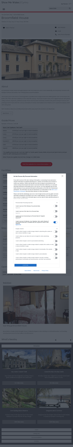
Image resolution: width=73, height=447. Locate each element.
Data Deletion (28, 270)
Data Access (36, 270)
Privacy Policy (45, 270)
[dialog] (36, 223)
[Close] (62, 176)
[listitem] (36, 202)
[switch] (55, 206)
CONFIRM (25, 265)
